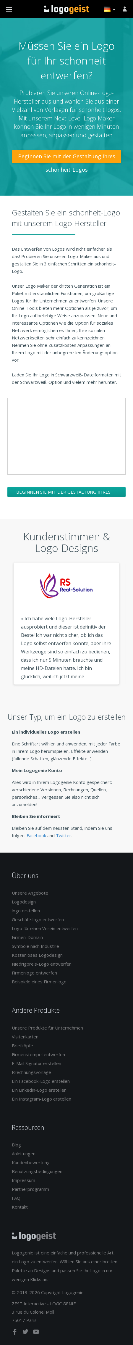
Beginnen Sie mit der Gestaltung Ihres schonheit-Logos (66, 158)
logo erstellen (26, 911)
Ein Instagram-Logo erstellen (41, 1099)
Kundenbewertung (31, 1162)
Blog (16, 1145)
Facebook (36, 835)
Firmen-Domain (27, 937)
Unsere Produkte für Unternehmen (47, 1028)
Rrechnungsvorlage (31, 1072)
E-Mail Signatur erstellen (36, 1063)
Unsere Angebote (30, 893)
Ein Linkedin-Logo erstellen (39, 1090)
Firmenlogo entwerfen (34, 973)
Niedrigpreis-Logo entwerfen (42, 964)
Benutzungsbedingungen (37, 1171)
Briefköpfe (22, 1045)
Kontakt (20, 1207)
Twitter (63, 835)
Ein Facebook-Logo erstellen (41, 1081)
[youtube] (36, 1333)
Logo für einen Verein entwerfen (45, 928)
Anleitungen (23, 1153)
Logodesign (24, 902)
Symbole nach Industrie (35, 946)
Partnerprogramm (30, 1189)
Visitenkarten (25, 1037)
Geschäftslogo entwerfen (38, 919)
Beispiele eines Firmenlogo (39, 982)
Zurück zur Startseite (66, 9)
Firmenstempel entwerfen (38, 1054)
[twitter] (26, 1333)
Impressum (23, 1180)
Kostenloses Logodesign (37, 955)
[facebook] (15, 1333)
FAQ (16, 1198)
